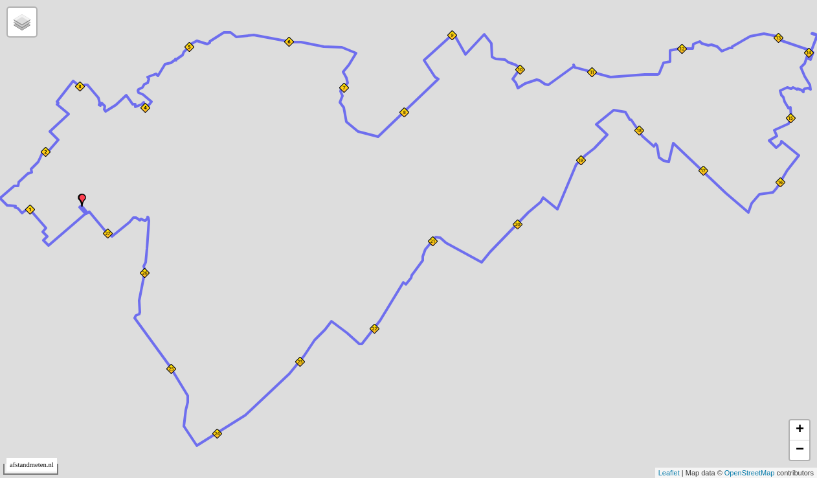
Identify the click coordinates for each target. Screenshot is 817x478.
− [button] (800, 450)
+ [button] (800, 430)
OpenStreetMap (749, 473)
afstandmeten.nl (32, 464)
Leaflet (669, 473)
